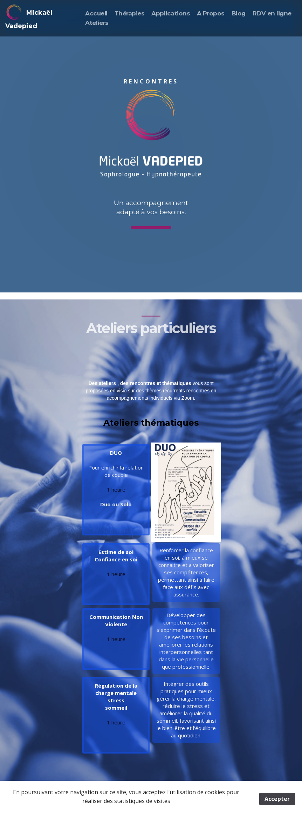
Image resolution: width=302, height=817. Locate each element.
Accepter (277, 799)
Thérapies (129, 13)
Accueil (96, 13)
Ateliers (96, 22)
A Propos (211, 13)
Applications (170, 13)
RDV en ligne (272, 13)
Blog (239, 13)
